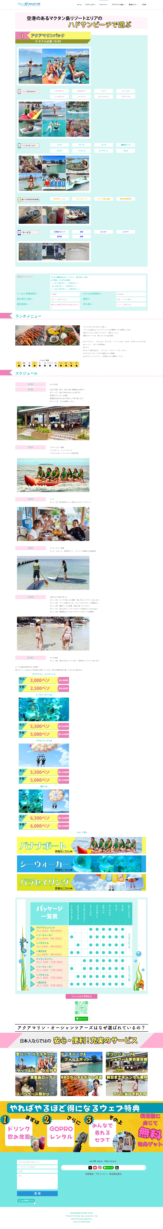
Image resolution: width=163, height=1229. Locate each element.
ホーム (79, 4)
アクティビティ (90, 4)
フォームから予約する (81, 996)
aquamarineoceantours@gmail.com (81, 1219)
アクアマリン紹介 (119, 4)
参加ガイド (133, 4)
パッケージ (103, 4)
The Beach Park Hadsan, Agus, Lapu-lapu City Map (81, 1216)
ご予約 (143, 4)
